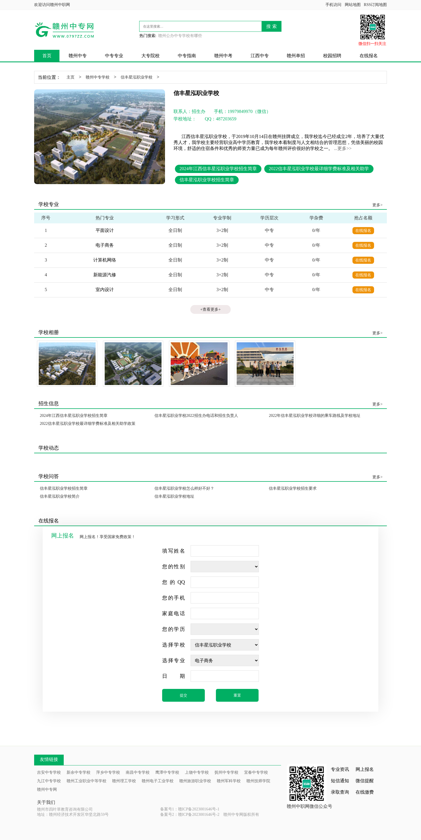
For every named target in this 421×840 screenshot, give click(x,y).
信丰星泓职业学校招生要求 (293, 488)
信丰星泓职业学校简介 (60, 496)
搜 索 (271, 26)
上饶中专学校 (197, 772)
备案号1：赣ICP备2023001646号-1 (189, 809)
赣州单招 (296, 55)
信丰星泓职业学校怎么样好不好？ (184, 488)
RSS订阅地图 (375, 5)
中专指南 (187, 55)
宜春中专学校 (256, 772)
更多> (377, 205)
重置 (237, 695)
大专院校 (150, 55)
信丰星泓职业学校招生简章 (206, 179)
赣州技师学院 (258, 781)
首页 (46, 55)
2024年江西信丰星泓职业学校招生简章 (218, 168)
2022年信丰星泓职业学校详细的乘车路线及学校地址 (314, 415)
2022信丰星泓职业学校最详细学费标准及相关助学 (319, 168)
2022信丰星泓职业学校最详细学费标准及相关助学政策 (87, 423)
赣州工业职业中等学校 (86, 781)
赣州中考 (223, 55)
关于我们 (46, 802)
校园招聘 (332, 55)
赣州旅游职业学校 (195, 781)
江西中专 (260, 55)
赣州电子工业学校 (158, 781)
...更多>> (343, 148)
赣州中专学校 (98, 77)
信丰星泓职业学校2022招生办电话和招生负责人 (196, 415)
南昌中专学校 (138, 772)
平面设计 (105, 230)
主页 (71, 77)
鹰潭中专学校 (167, 772)
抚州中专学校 (226, 772)
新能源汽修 (104, 274)
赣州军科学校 (229, 781)
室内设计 (105, 289)
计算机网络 (104, 260)
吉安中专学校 (49, 772)
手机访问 (333, 5)
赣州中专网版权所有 (241, 814)
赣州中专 (78, 55)
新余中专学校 (78, 772)
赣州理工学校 (124, 781)
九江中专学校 (49, 781)
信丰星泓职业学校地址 (174, 496)
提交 (183, 695)
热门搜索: (147, 36)
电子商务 (105, 245)
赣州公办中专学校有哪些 (180, 36)
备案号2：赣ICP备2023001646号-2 (189, 814)
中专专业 (114, 55)
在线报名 (369, 55)
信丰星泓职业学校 (136, 77)
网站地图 (353, 5)
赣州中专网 (47, 789)
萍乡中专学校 (108, 772)
